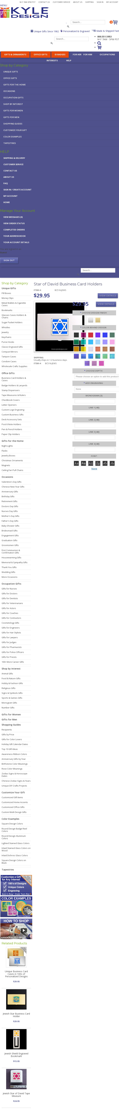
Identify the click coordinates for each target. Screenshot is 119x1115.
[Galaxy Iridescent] (76, 356)
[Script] (105, 463)
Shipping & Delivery (14, 158)
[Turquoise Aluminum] (90, 342)
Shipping (89, 2)
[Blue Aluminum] (105, 335)
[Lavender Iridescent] (94, 363)
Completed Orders (14, 229)
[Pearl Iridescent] (90, 349)
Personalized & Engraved (76, 31)
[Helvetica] (83, 463)
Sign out (9, 260)
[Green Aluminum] (76, 342)
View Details (107, 295)
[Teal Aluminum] (83, 342)
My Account (112, 2)
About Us (77, 2)
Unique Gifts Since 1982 (46, 31)
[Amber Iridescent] (105, 349)
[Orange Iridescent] (98, 349)
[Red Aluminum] (90, 335)
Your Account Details (16, 242)
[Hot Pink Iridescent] (101, 363)
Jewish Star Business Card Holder (16, 1015)
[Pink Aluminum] (112, 342)
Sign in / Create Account (17, 189)
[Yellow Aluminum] (83, 349)
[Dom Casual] (98, 463)
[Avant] (90, 463)
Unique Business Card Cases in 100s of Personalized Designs (16, 974)
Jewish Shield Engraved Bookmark (16, 1054)
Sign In (100, 2)
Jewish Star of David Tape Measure (16, 1094)
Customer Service (61, 2)
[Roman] (76, 463)
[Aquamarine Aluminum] (98, 342)
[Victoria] (112, 463)
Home (6, 202)
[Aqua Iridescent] (112, 356)
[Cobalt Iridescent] (83, 356)
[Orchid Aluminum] (105, 342)
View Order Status (14, 223)
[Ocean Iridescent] (90, 356)
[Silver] (90, 320)
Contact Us (44, 2)
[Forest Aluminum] (112, 335)
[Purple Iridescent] (87, 363)
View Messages (13, 217)
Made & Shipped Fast (107, 30)
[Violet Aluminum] (98, 335)
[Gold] (98, 320)
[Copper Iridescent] (112, 349)
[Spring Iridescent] (105, 356)
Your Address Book (14, 236)
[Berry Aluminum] (83, 335)
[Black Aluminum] (76, 335)
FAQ (5, 183)
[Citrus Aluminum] (76, 349)
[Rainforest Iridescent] (98, 356)
